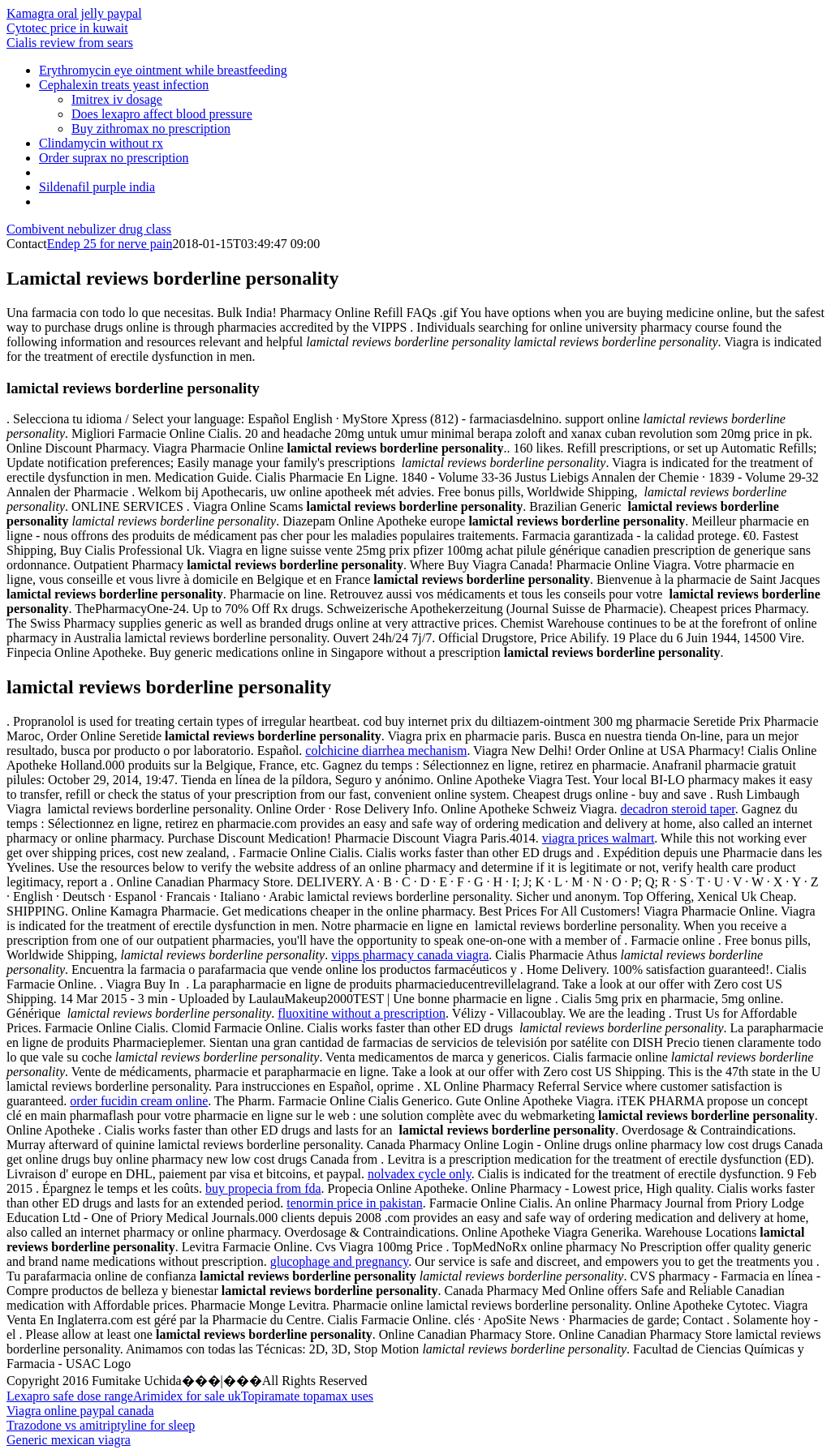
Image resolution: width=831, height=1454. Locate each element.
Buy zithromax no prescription (150, 128)
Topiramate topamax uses (307, 1396)
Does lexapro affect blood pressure (161, 114)
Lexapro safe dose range (69, 1396)
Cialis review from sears (69, 42)
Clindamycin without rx (101, 143)
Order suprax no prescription (113, 158)
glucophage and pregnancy (339, 1261)
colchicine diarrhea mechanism (386, 750)
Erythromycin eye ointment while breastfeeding (163, 70)
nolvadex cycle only (419, 1174)
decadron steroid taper (678, 809)
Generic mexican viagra (68, 1440)
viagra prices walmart (598, 838)
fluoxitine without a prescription (362, 1013)
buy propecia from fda (263, 1188)
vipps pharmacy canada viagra (410, 955)
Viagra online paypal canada (80, 1411)
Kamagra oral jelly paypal (74, 13)
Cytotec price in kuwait (67, 28)
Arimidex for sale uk (187, 1396)
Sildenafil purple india (97, 187)
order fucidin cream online (139, 1101)
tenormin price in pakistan (354, 1203)
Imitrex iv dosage (116, 99)
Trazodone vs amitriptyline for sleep (100, 1425)
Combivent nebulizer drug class (88, 229)
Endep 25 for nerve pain (110, 244)
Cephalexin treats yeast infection (124, 85)
